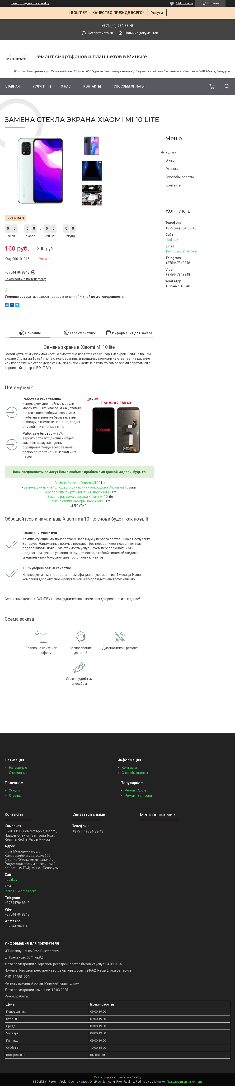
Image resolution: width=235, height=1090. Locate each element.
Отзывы (172, 169)
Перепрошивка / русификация (68, 492)
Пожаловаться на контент (184, 1081)
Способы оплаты (129, 86)
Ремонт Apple (135, 790)
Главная (12, 86)
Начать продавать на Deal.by (30, 3)
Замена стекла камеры (68, 501)
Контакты (92, 86)
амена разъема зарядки (69, 496)
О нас (65, 86)
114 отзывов (184, 3)
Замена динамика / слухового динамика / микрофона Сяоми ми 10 (76, 487)
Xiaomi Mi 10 (101, 492)
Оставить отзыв (100, 33)
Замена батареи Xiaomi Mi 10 (77, 483)
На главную (18, 767)
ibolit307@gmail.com (181, 251)
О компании (18, 773)
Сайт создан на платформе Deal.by (117, 1077)
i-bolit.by (171, 240)
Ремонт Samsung (138, 795)
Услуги (157, 12)
